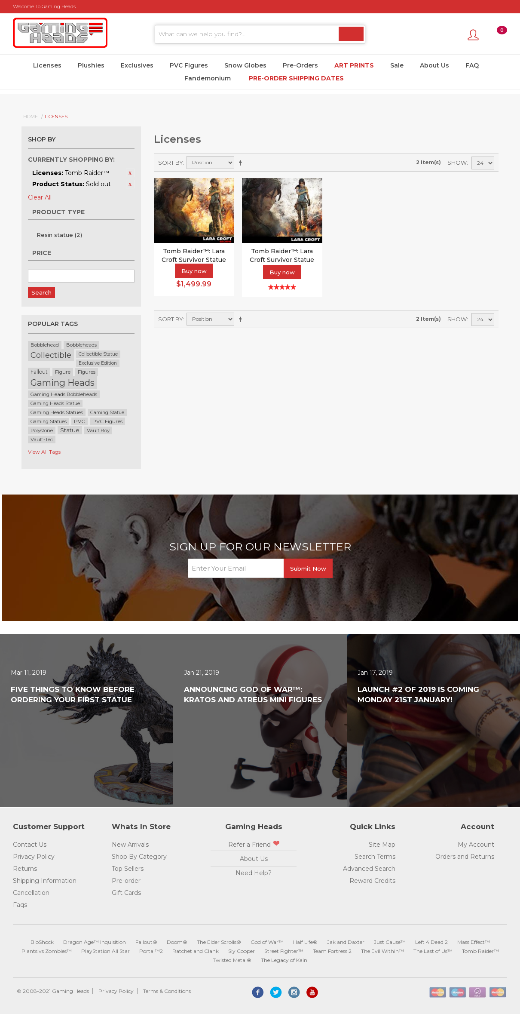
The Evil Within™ (382, 951)
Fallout (39, 372)
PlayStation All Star (105, 951)
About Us (434, 65)
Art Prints (354, 65)
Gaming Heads (63, 382)
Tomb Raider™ (480, 951)
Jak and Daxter (345, 942)
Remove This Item (130, 173)
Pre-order (126, 881)
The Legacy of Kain (284, 960)
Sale (397, 65)
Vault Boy (98, 430)
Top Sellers (128, 869)
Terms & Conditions (167, 991)
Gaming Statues (49, 421)
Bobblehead (45, 345)
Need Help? (254, 873)
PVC (79, 421)
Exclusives (137, 65)
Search (41, 292)
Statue (70, 430)
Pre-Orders (300, 65)
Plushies (91, 65)
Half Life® (305, 942)
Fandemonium (207, 78)
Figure (62, 372)
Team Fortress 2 (332, 951)
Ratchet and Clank (195, 951)
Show (457, 162)
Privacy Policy (34, 856)
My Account (476, 844)
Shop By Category (139, 856)
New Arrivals (130, 844)
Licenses (47, 65)
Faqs (20, 905)
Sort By (170, 162)
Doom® (177, 942)
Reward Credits (372, 881)
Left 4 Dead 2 (431, 942)
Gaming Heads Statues (57, 412)
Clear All (40, 197)
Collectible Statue (98, 354)
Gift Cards (126, 893)
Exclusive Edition (98, 363)
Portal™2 (151, 951)
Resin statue (59, 234)
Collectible (51, 355)
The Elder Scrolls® (219, 942)
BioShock (42, 942)
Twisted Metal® (232, 960)
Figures (86, 372)
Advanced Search (369, 869)
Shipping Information (44, 881)
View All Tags (44, 452)
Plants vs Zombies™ (46, 951)
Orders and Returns (464, 856)
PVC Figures (189, 65)
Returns (25, 869)
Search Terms (375, 856)
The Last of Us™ (433, 951)
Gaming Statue (107, 412)
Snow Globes (245, 65)
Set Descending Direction (242, 162)
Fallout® (146, 942)
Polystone (42, 430)
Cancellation (31, 893)
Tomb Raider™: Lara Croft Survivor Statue (282, 255)
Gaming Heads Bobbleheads (64, 394)
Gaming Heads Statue (55, 403)
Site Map (382, 844)
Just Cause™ (390, 942)
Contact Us (29, 844)
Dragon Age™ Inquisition (94, 942)
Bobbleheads (81, 345)
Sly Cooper (241, 951)
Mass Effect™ (473, 942)
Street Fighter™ (283, 951)
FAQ (472, 65)
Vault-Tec (42, 439)
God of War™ (267, 942)
